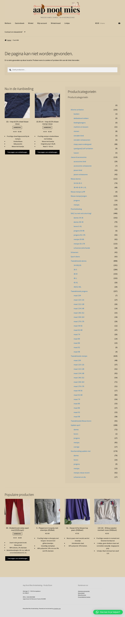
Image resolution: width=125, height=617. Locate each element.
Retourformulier (82, 595)
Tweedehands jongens (79, 291)
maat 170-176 (79, 321)
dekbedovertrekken (81, 118)
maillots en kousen (81, 127)
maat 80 (77, 339)
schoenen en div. (80, 477)
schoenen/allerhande (82, 248)
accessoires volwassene (83, 166)
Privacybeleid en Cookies (84, 597)
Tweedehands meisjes (79, 356)
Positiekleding (76, 209)
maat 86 (77, 343)
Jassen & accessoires (78, 157)
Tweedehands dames (78, 261)
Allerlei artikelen (77, 110)
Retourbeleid (81, 593)
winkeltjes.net (57, 608)
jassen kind (78, 170)
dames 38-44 (78, 222)
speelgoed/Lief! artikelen (83, 148)
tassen (76, 153)
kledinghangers (80, 122)
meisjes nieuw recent (82, 473)
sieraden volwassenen (82, 140)
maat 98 (77, 352)
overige (76, 447)
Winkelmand (55, 23)
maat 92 (77, 347)
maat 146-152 (79, 313)
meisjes (76, 205)
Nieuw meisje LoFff (78, 192)
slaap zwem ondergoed (82, 144)
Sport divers (75, 256)
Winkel (30, 23)
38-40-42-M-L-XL (80, 187)
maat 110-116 (79, 300)
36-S (75, 269)
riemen (76, 131)
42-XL (76, 282)
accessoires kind (80, 161)
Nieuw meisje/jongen (79, 196)
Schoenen (74, 252)
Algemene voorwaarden (84, 591)
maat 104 (77, 295)
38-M (75, 274)
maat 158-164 (79, 317)
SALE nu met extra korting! (81, 213)
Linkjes (67, 23)
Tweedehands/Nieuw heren (81, 421)
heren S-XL (78, 226)
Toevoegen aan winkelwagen (17, 152)
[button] (108, 612)
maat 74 (77, 334)
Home (9, 40)
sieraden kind (79, 135)
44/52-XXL (77, 287)
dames (76, 429)
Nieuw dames (76, 179)
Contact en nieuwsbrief (13, 32)
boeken (76, 114)
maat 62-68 (78, 330)
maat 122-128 (79, 304)
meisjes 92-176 (79, 244)
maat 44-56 (78, 326)
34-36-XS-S (78, 183)
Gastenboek (19, 23)
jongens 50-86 (79, 231)
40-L (75, 278)
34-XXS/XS (77, 265)
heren (76, 434)
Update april (75, 425)
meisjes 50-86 (79, 239)
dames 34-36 (78, 218)
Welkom (8, 23)
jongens (77, 200)
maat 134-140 (79, 308)
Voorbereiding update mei (81, 451)
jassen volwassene (81, 174)
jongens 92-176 (79, 235)
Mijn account (42, 23)
